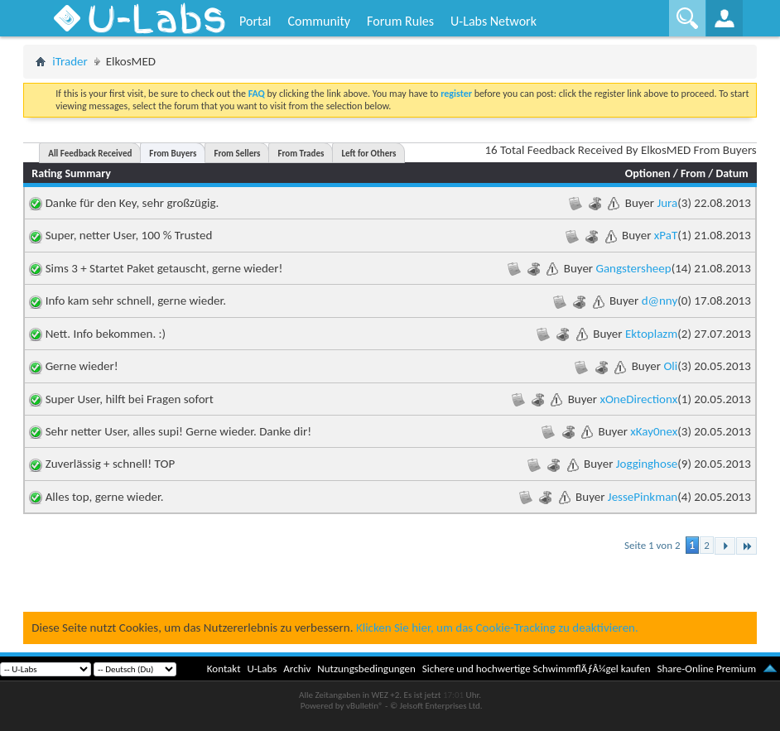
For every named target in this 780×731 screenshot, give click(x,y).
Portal (255, 21)
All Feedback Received (90, 153)
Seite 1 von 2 (652, 545)
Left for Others (368, 153)
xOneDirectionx (638, 399)
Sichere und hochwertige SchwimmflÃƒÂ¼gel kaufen (536, 668)
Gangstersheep (633, 268)
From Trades (300, 153)
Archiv (297, 668)
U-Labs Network (493, 21)
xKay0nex (653, 431)
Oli (670, 365)
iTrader (70, 61)
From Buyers (172, 153)
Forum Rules (400, 21)
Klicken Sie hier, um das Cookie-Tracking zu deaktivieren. (497, 627)
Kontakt (224, 668)
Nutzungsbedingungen (366, 668)
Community (318, 21)
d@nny (660, 300)
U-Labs (262, 668)
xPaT (665, 235)
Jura (667, 202)
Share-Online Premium (706, 668)
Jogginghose (646, 463)
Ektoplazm (651, 333)
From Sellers (237, 153)
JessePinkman (642, 496)
